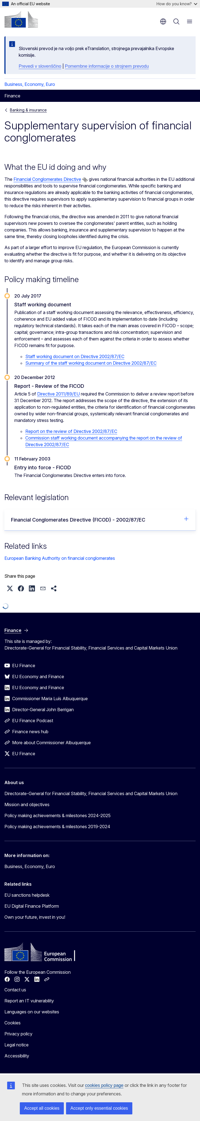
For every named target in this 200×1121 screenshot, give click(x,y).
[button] (10, 588)
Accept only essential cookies (99, 1108)
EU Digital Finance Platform (31, 906)
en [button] (163, 21)
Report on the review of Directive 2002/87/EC (71, 431)
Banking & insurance (28, 110)
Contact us (15, 989)
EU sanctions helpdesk (27, 895)
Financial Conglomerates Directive (47, 179)
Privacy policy (18, 1034)
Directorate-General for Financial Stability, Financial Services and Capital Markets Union (90, 793)
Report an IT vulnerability (29, 1000)
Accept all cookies (41, 1108)
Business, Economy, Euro (29, 84)
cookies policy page (104, 1085)
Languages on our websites (31, 1011)
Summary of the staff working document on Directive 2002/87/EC (91, 363)
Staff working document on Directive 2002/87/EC (74, 356)
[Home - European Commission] (21, 19)
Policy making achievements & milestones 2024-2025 (57, 815)
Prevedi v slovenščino (40, 66)
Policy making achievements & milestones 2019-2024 (57, 826)
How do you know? (177, 3)
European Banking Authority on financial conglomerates (59, 558)
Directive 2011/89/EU (58, 394)
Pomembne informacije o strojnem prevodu (107, 66)
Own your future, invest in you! (34, 917)
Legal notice (16, 1045)
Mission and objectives (27, 804)
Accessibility (16, 1056)
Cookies (12, 1022)
